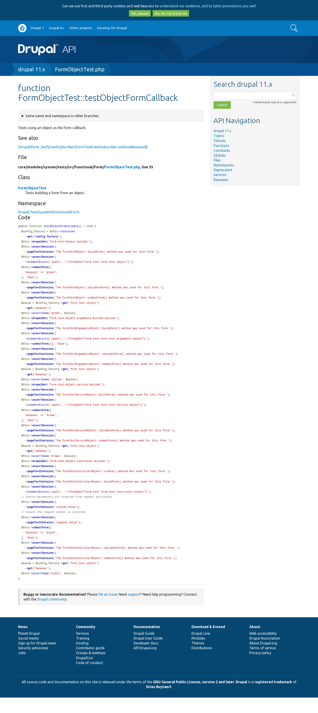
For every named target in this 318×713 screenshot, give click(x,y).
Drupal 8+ (56, 28)
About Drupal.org (263, 658)
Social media (28, 654)
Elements (221, 180)
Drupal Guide (144, 649)
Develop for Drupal (112, 28)
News (23, 642)
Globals (220, 155)
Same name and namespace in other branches (62, 116)
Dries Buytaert (158, 702)
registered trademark (273, 697)
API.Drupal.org (145, 663)
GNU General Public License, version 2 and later (193, 697)
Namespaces (224, 165)
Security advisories (33, 663)
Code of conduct (89, 678)
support (134, 610)
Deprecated (223, 170)
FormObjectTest (32, 188)
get (30, 237)
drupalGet (39, 242)
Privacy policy (260, 668)
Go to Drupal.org (22, 28)
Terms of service (262, 663)
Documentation (147, 642)
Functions (221, 146)
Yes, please (140, 13)
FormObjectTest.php (79, 69)
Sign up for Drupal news (37, 658)
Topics (219, 136)
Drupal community (52, 615)
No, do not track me (171, 13)
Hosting (82, 658)
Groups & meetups (91, 668)
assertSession (42, 248)
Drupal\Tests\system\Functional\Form (49, 212)
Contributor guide (90, 663)
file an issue (107, 610)
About (254, 642)
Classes (220, 141)
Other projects (80, 28)
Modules (198, 654)
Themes (197, 658)
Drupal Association (264, 654)
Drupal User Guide (148, 654)
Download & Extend (208, 642)
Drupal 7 (37, 28)
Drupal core (200, 649)
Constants (222, 150)
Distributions (201, 663)
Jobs (22, 668)
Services (220, 175)
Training (82, 654)
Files (217, 160)
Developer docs (146, 658)
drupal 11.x (31, 69)
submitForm (40, 269)
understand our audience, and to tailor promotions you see (207, 6)
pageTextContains (40, 253)
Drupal (241, 697)
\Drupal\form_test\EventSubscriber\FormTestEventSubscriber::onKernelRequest (81, 147)
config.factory (47, 237)
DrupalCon (84, 673)
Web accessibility (263, 649)
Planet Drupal (29, 649)
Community (85, 642)
